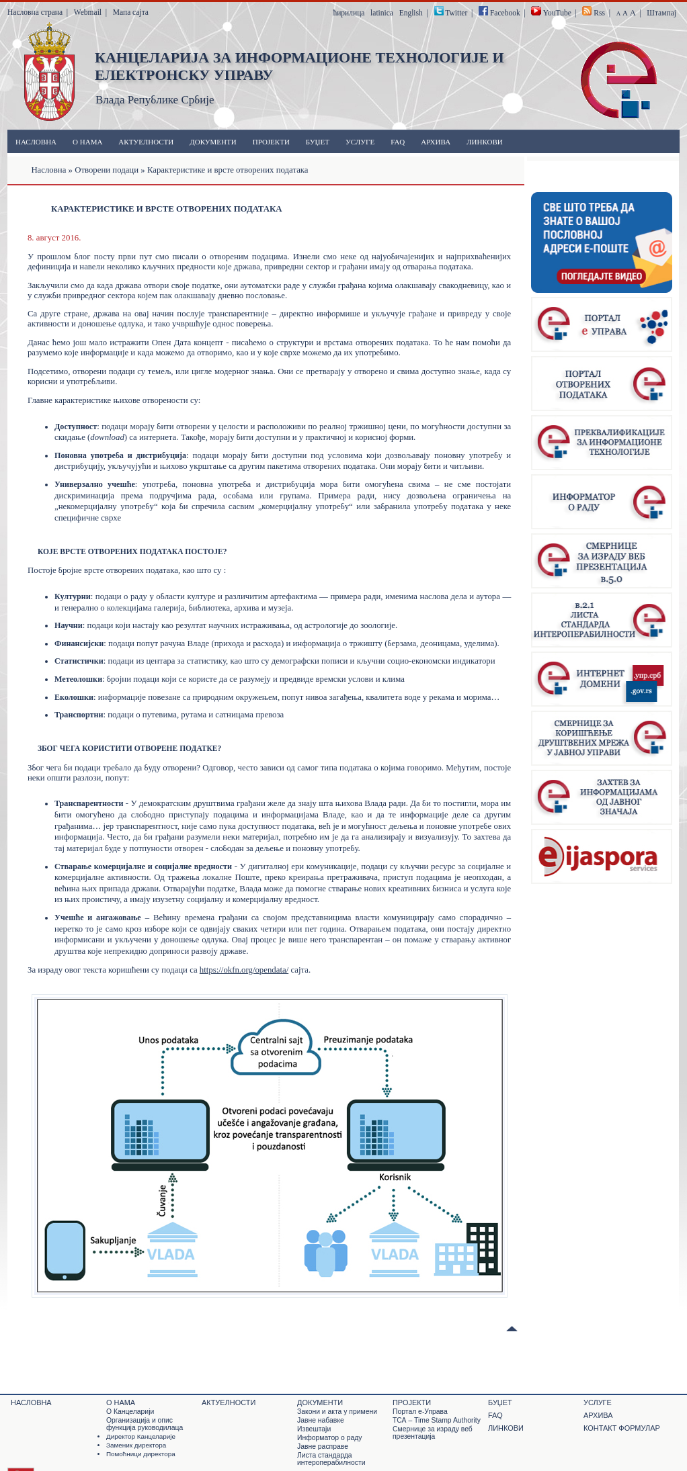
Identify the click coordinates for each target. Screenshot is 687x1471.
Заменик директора (136, 1445)
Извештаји (314, 1429)
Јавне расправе (322, 1446)
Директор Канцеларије (140, 1436)
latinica (381, 13)
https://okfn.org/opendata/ (244, 970)
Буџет (317, 142)
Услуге (360, 142)
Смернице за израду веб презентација (433, 1432)
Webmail (88, 12)
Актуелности (145, 142)
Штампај (661, 13)
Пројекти (271, 142)
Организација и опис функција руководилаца (144, 1424)
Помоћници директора (140, 1454)
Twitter (456, 13)
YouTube (557, 13)
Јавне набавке (320, 1420)
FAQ (398, 142)
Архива (435, 142)
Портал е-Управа (420, 1411)
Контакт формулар (621, 1428)
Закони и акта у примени (337, 1411)
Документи (213, 142)
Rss (599, 13)
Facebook (505, 13)
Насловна (35, 142)
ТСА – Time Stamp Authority (437, 1420)
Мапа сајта (131, 12)
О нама (87, 142)
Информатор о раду (329, 1437)
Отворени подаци (106, 170)
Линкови (485, 142)
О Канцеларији (130, 1411)
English (411, 13)
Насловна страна (35, 12)
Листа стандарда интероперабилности (331, 1459)
